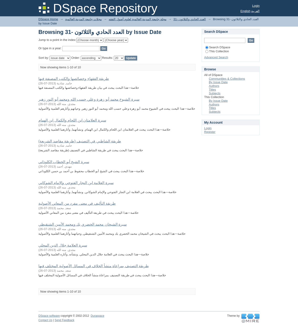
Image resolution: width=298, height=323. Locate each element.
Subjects (214, 93)
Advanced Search (216, 57)
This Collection (217, 51)
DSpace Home (48, 19)
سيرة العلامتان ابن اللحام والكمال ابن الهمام (72, 120)
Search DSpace (217, 47)
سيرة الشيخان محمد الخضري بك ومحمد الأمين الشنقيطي (82, 224)
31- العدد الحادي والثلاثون (189, 19)
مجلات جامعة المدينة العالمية (83, 19)
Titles (212, 89)
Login (256, 5)
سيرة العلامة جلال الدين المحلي (62, 245)
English (245, 11)
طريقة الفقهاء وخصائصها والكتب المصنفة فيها (73, 79)
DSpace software (49, 315)
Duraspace (97, 315)
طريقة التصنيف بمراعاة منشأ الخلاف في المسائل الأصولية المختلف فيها (93, 266)
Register (209, 132)
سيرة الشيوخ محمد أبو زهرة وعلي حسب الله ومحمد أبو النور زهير (88, 99)
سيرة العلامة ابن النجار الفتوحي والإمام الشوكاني (76, 183)
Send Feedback (64, 320)
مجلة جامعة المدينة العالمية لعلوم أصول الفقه (137, 19)
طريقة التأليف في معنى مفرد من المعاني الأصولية (77, 203)
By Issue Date (218, 82)
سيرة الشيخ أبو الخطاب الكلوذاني (63, 162)
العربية (255, 11)
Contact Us (45, 320)
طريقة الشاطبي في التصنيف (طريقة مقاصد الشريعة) (79, 141)
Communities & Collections (227, 78)
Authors (214, 86)
